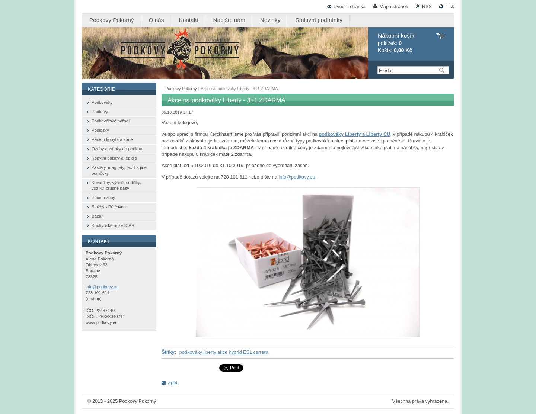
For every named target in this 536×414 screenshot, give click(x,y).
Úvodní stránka (350, 6)
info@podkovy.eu (296, 177)
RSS (427, 6)
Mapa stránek (393, 6)
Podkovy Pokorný (181, 88)
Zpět (173, 382)
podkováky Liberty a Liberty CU (354, 134)
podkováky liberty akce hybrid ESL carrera (223, 352)
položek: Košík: (396, 43)
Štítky (168, 352)
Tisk (450, 6)
